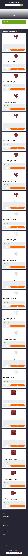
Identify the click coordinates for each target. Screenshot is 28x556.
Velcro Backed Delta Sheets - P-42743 (9, 338)
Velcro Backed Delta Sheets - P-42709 (9, 259)
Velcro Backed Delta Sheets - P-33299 (9, 121)
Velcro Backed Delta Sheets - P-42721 (9, 298)
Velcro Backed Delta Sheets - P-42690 (9, 239)
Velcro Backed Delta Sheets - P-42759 (9, 358)
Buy (17, 49)
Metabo (13, 10)
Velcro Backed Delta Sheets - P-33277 (9, 81)
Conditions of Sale (5, 525)
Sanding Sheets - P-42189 (7, 417)
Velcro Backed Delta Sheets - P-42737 (9, 318)
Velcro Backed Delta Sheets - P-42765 (9, 377)
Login (3, 542)
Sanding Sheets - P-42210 (7, 478)
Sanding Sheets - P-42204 (7, 458)
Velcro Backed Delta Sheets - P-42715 (9, 279)
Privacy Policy (5, 524)
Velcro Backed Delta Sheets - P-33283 (9, 101)
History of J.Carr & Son (6, 531)
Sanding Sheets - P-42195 (7, 438)
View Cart (4, 544)
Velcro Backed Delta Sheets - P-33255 (9, 42)
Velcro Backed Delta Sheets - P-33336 (9, 200)
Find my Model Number (6, 537)
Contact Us (4, 517)
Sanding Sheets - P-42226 (7, 498)
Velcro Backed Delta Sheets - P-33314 (9, 160)
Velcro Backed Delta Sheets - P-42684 (9, 219)
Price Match (4, 534)
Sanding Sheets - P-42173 (7, 397)
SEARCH (21, 4)
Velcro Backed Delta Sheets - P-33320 (9, 180)
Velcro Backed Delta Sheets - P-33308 (9, 140)
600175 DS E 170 (23, 10)
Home (3, 10)
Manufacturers (8, 10)
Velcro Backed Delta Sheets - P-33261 (9, 61)
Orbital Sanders (17, 10)
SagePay (4, 522)
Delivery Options (5, 526)
